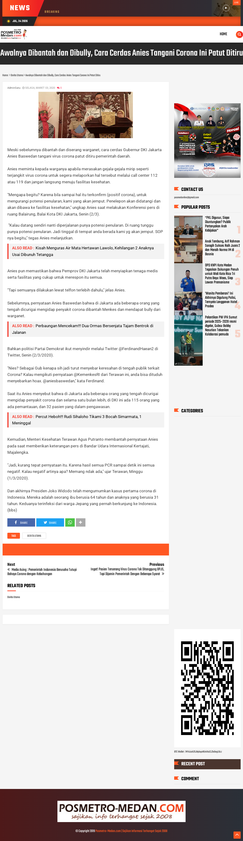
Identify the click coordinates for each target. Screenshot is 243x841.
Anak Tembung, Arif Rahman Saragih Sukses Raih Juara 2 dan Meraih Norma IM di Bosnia (222, 247)
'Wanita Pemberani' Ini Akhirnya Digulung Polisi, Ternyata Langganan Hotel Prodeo (221, 300)
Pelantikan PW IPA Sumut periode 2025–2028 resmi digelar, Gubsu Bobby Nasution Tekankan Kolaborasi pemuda (221, 325)
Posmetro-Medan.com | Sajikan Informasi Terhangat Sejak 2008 (131, 831)
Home (223, 34)
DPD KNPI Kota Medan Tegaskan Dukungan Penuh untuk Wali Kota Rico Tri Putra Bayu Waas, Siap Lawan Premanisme (222, 274)
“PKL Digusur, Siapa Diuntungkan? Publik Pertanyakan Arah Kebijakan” (218, 224)
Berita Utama (34, 536)
